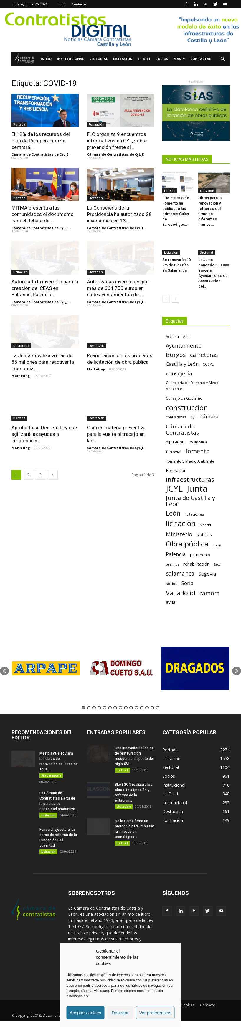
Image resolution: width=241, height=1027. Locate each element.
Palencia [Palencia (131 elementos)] (176, 554)
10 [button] (131, 707)
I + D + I (144, 58)
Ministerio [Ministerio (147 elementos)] (179, 534)
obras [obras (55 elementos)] (217, 545)
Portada (19, 124)
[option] (46, 668)
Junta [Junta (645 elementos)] (197, 489)
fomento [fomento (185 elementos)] (197, 451)
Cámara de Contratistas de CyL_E (39, 154)
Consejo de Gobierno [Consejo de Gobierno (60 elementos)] (184, 398)
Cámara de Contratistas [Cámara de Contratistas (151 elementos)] (182, 429)
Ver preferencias (155, 1012)
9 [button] (126, 707)
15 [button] (157, 707)
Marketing (20, 375)
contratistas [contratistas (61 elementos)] (176, 417)
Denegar (120, 1012)
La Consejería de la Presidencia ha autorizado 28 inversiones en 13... (119, 214)
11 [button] (136, 707)
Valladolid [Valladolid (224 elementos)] (180, 593)
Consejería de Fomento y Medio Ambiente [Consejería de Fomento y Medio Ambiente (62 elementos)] (192, 385)
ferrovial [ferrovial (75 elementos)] (173, 451)
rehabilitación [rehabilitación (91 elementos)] (196, 564)
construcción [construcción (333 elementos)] (187, 407)
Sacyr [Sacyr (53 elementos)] (218, 564)
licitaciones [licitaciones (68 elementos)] (194, 514)
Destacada (21, 346)
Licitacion (123, 58)
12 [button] (141, 707)
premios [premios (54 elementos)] (172, 564)
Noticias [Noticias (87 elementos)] (204, 534)
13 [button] (147, 707)
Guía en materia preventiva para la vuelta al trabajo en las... (116, 434)
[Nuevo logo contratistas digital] (120, 30)
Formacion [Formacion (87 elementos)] (176, 470)
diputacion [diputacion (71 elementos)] (175, 441)
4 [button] (99, 707)
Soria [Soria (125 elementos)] (187, 583)
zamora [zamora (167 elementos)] (209, 593)
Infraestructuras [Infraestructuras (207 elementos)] (190, 479)
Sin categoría (51, 775)
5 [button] (104, 707)
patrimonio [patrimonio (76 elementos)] (200, 554)
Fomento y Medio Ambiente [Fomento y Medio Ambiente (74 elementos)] (190, 461)
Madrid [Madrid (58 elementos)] (205, 525)
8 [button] (120, 707)
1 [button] (83, 707)
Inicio (62, 4)
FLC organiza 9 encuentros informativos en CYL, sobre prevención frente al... (117, 140)
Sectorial (98, 58)
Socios (162, 58)
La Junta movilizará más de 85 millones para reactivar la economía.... (42, 362)
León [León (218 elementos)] (173, 513)
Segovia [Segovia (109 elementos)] (207, 574)
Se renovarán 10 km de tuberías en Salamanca (176, 264)
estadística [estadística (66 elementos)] (198, 441)
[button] (222, 59)
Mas (180, 58)
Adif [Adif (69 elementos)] (186, 336)
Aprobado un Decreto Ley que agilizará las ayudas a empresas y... (44, 434)
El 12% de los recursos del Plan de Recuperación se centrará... (40, 140)
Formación (96, 124)
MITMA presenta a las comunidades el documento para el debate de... (42, 214)
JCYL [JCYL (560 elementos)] (174, 489)
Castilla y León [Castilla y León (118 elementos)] (182, 364)
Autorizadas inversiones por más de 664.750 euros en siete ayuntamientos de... (118, 288)
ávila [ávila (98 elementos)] (170, 602)
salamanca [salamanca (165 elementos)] (180, 574)
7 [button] (115, 707)
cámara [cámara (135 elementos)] (209, 416)
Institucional (70, 58)
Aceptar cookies (85, 1012)
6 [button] (110, 707)
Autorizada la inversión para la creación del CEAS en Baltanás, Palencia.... (44, 288)
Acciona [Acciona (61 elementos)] (172, 336)
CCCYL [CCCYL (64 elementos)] (208, 364)
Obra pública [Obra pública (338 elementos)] (187, 544)
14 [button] (152, 707)
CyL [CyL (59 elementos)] (193, 417)
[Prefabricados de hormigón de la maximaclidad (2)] (196, 113)
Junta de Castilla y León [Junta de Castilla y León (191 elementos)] (190, 501)
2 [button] (88, 707)
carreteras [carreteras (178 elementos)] (204, 355)
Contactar (201, 58)
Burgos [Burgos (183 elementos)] (176, 355)
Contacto (79, 4)
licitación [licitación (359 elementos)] (181, 523)
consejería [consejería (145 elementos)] (179, 373)
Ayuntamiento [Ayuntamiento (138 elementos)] (184, 346)
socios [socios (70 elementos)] (171, 583)
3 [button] (94, 707)
